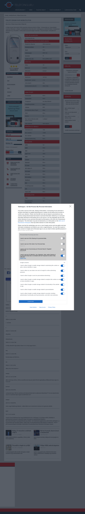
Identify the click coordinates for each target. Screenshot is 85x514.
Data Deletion (33, 307)
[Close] (70, 206)
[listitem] (42, 235)
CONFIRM (31, 301)
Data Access (42, 307)
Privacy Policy (51, 307)
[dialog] (42, 257)
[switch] (63, 238)
